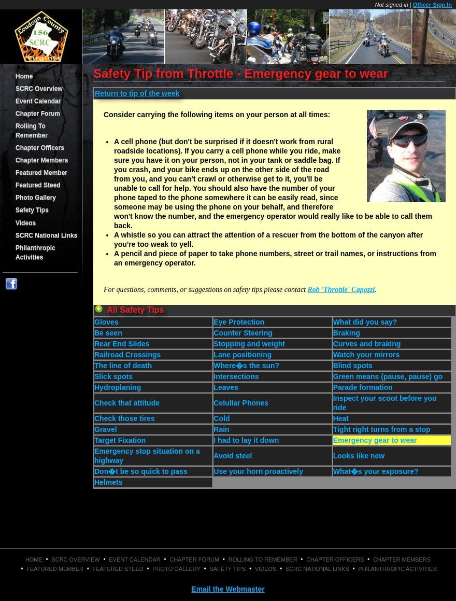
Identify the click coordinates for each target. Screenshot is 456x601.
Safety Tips (32, 210)
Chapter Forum (38, 113)
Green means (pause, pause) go (388, 376)
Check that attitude (127, 403)
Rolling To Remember (32, 130)
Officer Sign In (432, 5)
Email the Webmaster (227, 589)
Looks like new (359, 456)
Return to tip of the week (137, 93)
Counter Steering (243, 333)
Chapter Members (42, 160)
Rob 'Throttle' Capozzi (341, 289)
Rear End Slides (122, 344)
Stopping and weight (249, 344)
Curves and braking (367, 344)
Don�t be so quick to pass (141, 471)
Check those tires (124, 418)
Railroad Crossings (127, 355)
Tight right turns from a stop (382, 429)
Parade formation (363, 387)
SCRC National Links (46, 235)
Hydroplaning (117, 387)
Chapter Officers (40, 147)
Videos (26, 223)
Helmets (108, 482)
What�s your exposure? (376, 471)
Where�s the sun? (246, 365)
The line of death (123, 365)
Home (24, 76)
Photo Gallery (36, 197)
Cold (221, 418)
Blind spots (353, 365)
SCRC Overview (39, 88)
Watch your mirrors (366, 355)
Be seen (108, 333)
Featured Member (41, 172)
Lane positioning (242, 355)
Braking (346, 333)
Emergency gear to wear (375, 440)
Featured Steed (38, 185)
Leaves (225, 387)
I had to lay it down (246, 440)
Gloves (106, 322)
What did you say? (365, 322)
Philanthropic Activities (35, 252)
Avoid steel (232, 456)
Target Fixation (120, 440)
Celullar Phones (240, 403)
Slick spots (113, 376)
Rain (221, 429)
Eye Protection (238, 322)
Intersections (236, 376)
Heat (341, 418)
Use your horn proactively (258, 471)
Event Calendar (38, 101)
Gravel (105, 429)
